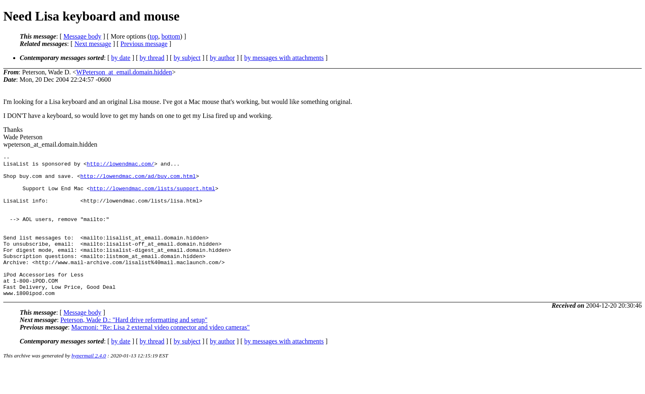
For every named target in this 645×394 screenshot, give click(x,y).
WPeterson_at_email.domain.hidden (124, 72)
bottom (170, 36)
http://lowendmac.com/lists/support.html (152, 195)
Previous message (144, 43)
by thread (152, 57)
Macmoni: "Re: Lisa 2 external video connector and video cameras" (160, 355)
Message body (82, 36)
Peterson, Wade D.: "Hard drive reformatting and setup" (134, 348)
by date (120, 57)
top (154, 36)
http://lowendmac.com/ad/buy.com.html (138, 180)
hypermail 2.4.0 (89, 384)
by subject (187, 57)
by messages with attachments (284, 57)
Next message (92, 43)
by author (222, 57)
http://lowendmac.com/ (120, 166)
